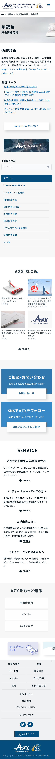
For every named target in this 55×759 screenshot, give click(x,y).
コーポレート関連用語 (14, 185)
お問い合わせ (39, 686)
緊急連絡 (26, 701)
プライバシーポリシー (26, 707)
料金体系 (39, 671)
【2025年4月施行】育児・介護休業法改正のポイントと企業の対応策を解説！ (27, 94)
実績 (39, 664)
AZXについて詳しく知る (26, 126)
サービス (13, 671)
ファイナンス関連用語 (14, 193)
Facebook (30, 724)
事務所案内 (14, 664)
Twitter (23, 724)
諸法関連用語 (10, 221)
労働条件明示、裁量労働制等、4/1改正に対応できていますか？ (27, 102)
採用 (14, 686)
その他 (7, 242)
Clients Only (26, 715)
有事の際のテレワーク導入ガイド (20, 87)
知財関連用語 (10, 200)
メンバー (13, 678)
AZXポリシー (26, 694)
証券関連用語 (10, 214)
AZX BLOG (28, 734)
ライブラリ (38, 678)
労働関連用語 (10, 235)
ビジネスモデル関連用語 (15, 228)
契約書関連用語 (11, 207)
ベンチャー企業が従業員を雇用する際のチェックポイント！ (27, 111)
